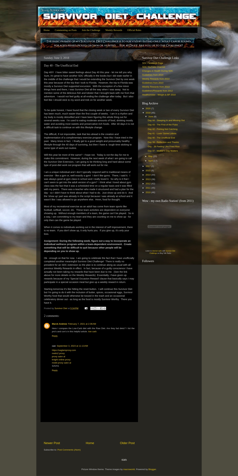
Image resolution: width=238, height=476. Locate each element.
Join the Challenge (91, 30)
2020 (148, 108)
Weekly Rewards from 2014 (156, 79)
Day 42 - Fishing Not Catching (163, 129)
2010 (148, 192)
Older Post (127, 443)
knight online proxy (61, 359)
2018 (148, 113)
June (151, 116)
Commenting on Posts (66, 30)
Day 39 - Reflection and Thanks (163, 142)
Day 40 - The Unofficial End (161, 137)
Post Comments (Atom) (69, 450)
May (150, 156)
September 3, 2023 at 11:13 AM (72, 346)
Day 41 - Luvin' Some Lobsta (162, 133)
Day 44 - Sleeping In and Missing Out (166, 120)
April (150, 160)
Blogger (152, 469)
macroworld (129, 469)
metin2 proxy (58, 353)
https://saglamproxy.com (64, 350)
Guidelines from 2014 (152, 75)
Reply (55, 336)
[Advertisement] (89, 431)
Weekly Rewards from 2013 (156, 87)
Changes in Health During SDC (157, 71)
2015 (148, 170)
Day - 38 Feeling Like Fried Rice (164, 146)
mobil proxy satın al (61, 363)
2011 (148, 188)
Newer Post (52, 443)
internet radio (157, 251)
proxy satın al (58, 356)
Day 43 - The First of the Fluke (163, 124)
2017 (148, 166)
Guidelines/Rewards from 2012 (157, 91)
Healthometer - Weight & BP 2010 (159, 94)
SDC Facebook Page (152, 63)
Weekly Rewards (113, 30)
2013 (148, 179)
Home (47, 30)
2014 (148, 175)
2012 (148, 183)
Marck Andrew (59, 324)
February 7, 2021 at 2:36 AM (82, 324)
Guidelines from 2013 (152, 83)
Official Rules (134, 30)
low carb (92, 331)
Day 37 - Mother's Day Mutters (163, 151)
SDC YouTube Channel (153, 67)
